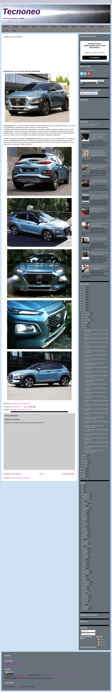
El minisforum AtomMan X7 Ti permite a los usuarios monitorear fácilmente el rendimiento (98, 137)
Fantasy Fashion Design (87, 125)
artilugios (84, 503)
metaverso (85, 555)
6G (83, 490)
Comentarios (85, 634)
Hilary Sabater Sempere (20, 675)
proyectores (85, 573)
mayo (85, 455)
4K (82, 485)
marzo (85, 460)
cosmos (84, 519)
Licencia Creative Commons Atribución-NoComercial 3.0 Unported (60, 675)
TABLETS (83, 26)
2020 (83, 302)
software (84, 586)
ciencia (84, 512)
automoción (13, 409)
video (83, 604)
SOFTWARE (43, 26)
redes (83, 575)
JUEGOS (5, 30)
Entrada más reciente (12, 474)
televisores (85, 597)
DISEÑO (92, 26)
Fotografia (85, 532)
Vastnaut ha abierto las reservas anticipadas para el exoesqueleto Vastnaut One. (99, 224)
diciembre (86, 312)
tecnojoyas (85, 591)
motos (83, 559)
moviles (84, 562)
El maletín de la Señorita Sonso (89, 124)
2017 (83, 310)
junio (85, 327)
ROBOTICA (25, 26)
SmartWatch (85, 584)
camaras (84, 510)
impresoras (85, 541)
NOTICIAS (101, 26)
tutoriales (84, 602)
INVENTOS (54, 26)
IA (82, 539)
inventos (84, 548)
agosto (86, 322)
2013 (83, 476)
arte (83, 501)
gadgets (84, 535)
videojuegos (85, 606)
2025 (83, 289)
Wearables (85, 609)
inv (83, 546)
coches (19, 409)
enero (85, 465)
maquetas (85, 550)
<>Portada (8, 685)
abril (85, 458)
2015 (83, 471)
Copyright (19, 686)
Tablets (84, 589)
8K (82, 492)
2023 (83, 294)
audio (83, 506)
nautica (84, 564)
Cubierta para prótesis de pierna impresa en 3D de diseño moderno (99, 167)
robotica (84, 580)
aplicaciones (85, 496)
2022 (83, 297)
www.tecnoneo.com (24, 676)
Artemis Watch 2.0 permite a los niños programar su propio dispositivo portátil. (99, 267)
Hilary (101, 639)
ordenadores (85, 571)
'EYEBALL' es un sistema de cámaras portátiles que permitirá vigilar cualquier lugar (99, 196)
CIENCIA (34, 26)
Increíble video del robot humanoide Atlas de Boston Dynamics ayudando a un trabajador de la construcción (98, 153)
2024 (83, 292)
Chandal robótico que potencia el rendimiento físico (93, 364)
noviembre (87, 315)
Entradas (84, 631)
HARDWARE (64, 26)
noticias (84, 566)
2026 (83, 287)
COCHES (15, 26)
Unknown (102, 645)
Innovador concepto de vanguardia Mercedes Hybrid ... (93, 426)
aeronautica (85, 494)
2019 (83, 305)
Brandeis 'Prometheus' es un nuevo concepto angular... (93, 451)
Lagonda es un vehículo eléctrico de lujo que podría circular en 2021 (98, 210)
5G (83, 488)
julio (85, 325)
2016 (83, 469)
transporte (30, 409)
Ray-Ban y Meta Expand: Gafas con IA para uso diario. (99, 253)
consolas (84, 517)
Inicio (41, 474)
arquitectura (85, 499)
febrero (86, 463)
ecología (84, 528)
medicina (84, 553)
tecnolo (84, 593)
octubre (86, 317)
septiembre (87, 320)
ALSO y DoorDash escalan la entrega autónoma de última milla (98, 239)
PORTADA (6, 26)
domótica (84, 523)
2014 (83, 474)
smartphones (85, 582)
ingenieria (84, 544)
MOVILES (74, 26)
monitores (85, 557)
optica (83, 568)
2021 (83, 299)
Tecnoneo (21, 11)
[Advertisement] (39, 54)
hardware (84, 537)
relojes (84, 577)
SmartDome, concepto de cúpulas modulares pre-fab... (93, 418)
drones (84, 526)
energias (84, 530)
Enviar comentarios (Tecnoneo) (21, 478)
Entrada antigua (68, 474)
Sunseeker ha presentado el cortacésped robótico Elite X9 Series (98, 182)
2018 (83, 307)
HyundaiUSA (15, 403)
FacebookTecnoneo (90, 70)
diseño (24, 409)
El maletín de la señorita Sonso (14, 663)
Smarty (14, 30)
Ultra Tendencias (25, 403)
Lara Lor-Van (103, 642)
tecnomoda (85, 595)
